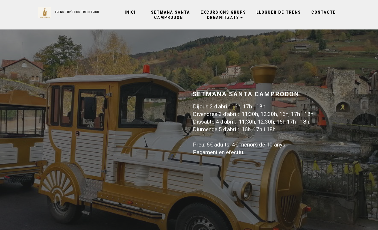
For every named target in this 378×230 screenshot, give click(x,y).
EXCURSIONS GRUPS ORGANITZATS (223, 14)
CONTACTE (323, 12)
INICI (128, 12)
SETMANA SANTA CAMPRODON (168, 14)
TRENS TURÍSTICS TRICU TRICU (76, 12)
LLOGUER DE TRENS (278, 12)
